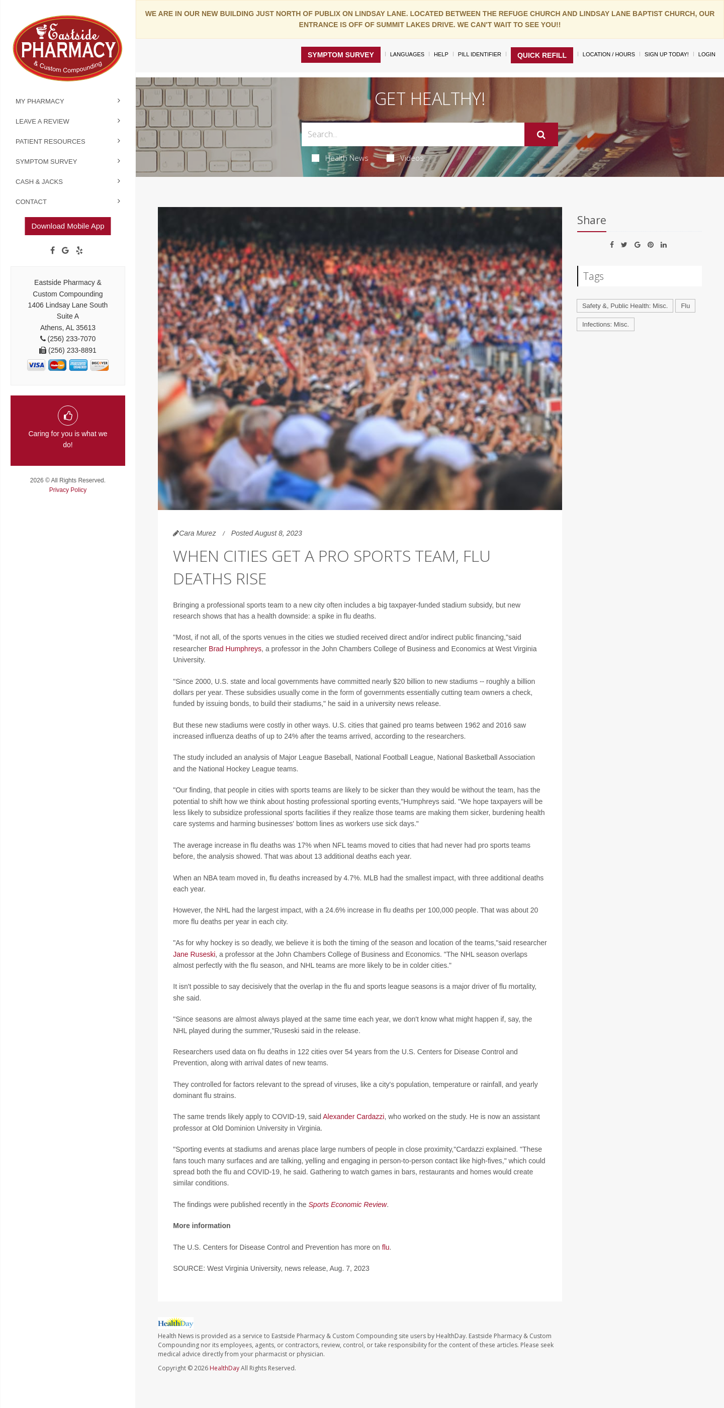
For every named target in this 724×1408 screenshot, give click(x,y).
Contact (31, 202)
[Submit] (541, 135)
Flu (685, 306)
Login (706, 54)
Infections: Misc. (605, 324)
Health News (340, 158)
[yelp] (79, 251)
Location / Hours (609, 54)
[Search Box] (413, 134)
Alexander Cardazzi (353, 1117)
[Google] (65, 251)
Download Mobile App (67, 226)
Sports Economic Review (348, 1204)
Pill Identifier (479, 54)
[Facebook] (52, 251)
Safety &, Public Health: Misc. (625, 306)
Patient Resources (50, 141)
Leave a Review (42, 121)
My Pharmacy (40, 101)
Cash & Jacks (39, 181)
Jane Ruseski (194, 954)
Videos (405, 158)
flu (386, 1247)
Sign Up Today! (667, 54)
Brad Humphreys (235, 649)
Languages (407, 54)
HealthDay (224, 1368)
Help (441, 54)
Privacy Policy (68, 489)
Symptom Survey (46, 161)
